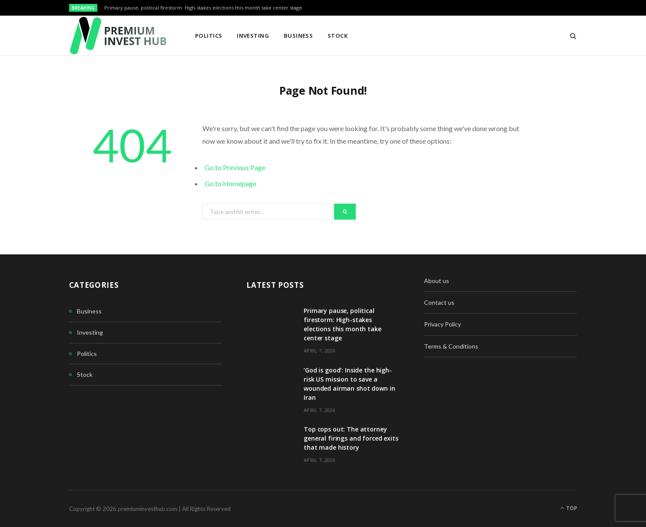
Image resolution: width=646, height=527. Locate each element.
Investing (253, 36)
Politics (208, 36)
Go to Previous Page (235, 167)
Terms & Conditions (451, 346)
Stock (338, 36)
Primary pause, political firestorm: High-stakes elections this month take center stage (203, 8)
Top (568, 508)
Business (298, 36)
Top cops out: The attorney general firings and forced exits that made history (351, 438)
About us (436, 280)
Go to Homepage (230, 183)
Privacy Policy (442, 324)
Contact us (439, 302)
